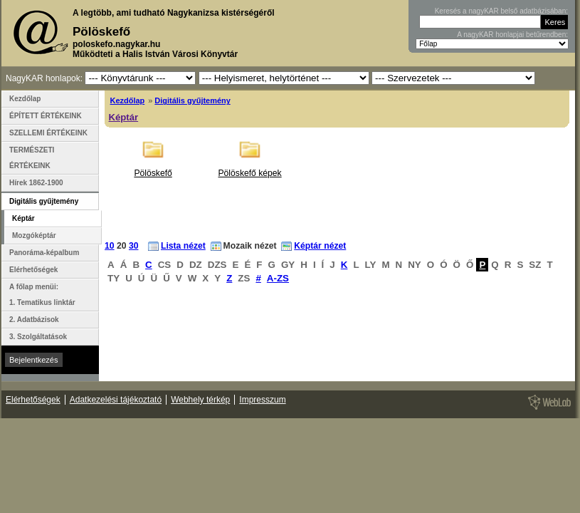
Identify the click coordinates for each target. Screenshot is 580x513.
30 (134, 246)
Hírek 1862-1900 (36, 183)
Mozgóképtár (34, 235)
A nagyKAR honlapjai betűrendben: (512, 34)
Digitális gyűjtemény (192, 100)
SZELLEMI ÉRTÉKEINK (48, 133)
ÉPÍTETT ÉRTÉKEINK (45, 116)
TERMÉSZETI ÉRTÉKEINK (31, 158)
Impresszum (262, 400)
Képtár (124, 117)
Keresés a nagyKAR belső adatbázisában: (501, 11)
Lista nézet (183, 246)
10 (110, 246)
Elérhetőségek (33, 270)
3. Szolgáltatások (38, 337)
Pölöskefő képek (249, 173)
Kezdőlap (127, 100)
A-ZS (278, 278)
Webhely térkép (200, 400)
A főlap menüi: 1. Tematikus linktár (42, 294)
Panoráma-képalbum (44, 252)
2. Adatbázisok (34, 319)
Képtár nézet (320, 246)
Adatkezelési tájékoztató (116, 400)
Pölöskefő (153, 173)
